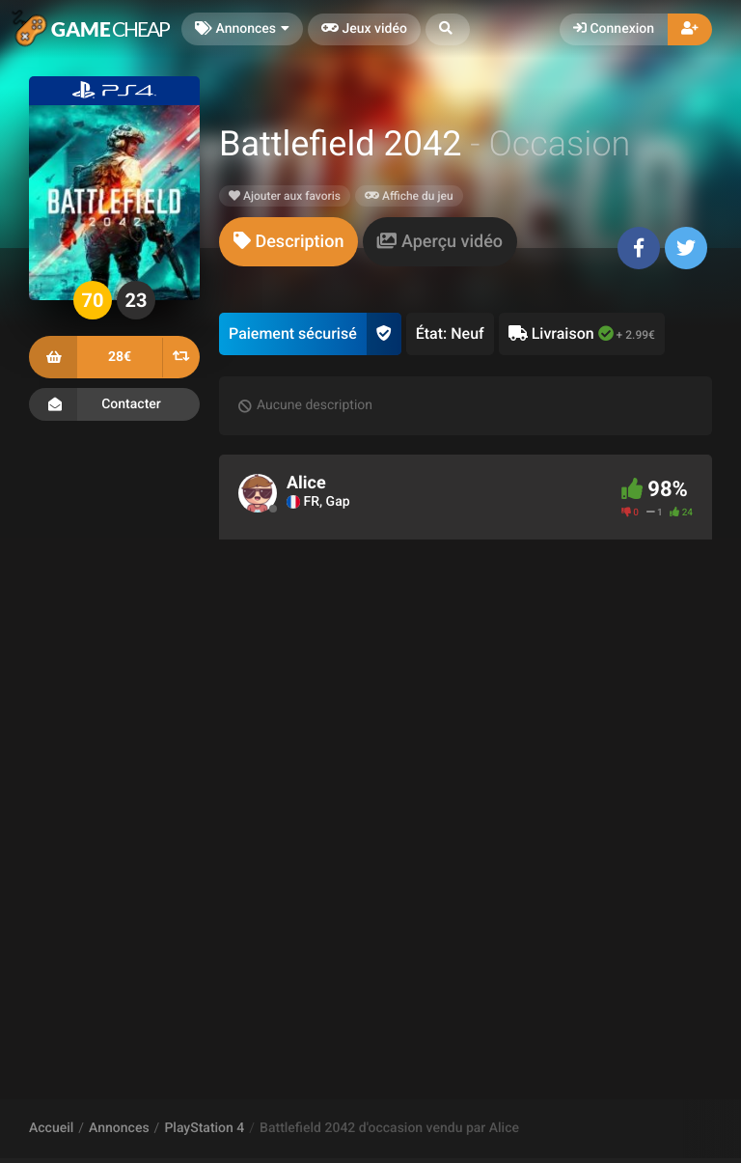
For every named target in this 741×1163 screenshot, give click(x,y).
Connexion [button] (613, 29)
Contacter (114, 404)
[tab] (288, 241)
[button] (447, 29)
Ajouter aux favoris (285, 196)
